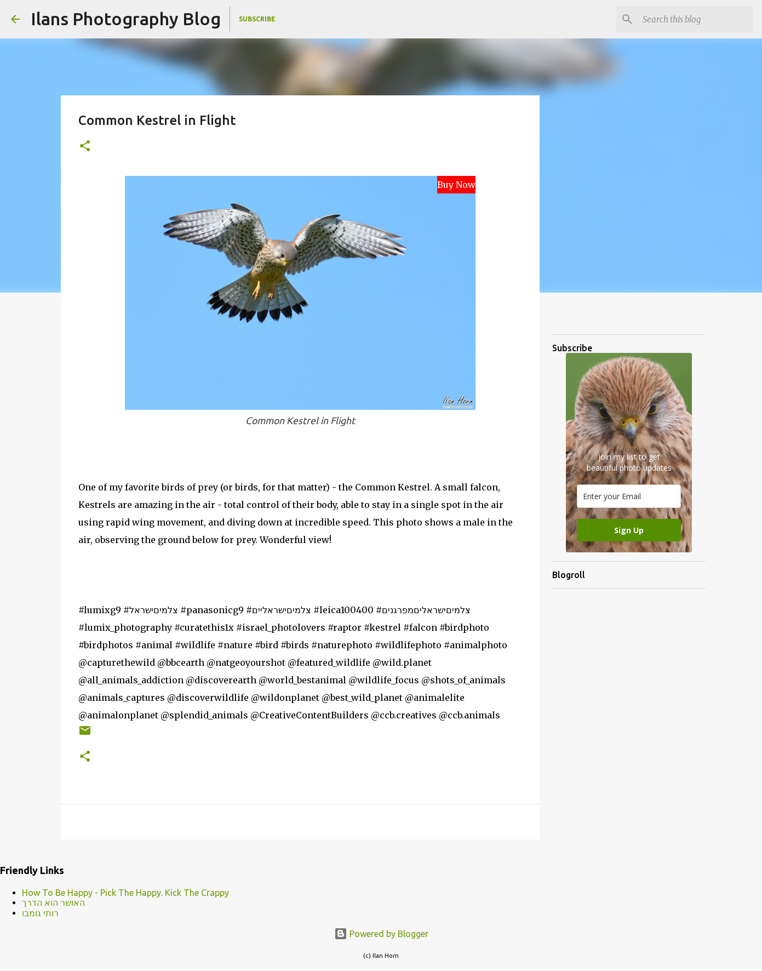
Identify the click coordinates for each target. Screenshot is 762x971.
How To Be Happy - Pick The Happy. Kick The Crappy (125, 893)
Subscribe (257, 18)
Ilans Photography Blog (126, 18)
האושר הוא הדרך (53, 902)
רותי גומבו (40, 913)
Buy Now (456, 184)
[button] (84, 146)
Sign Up (629, 530)
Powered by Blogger (381, 934)
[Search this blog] (695, 19)
